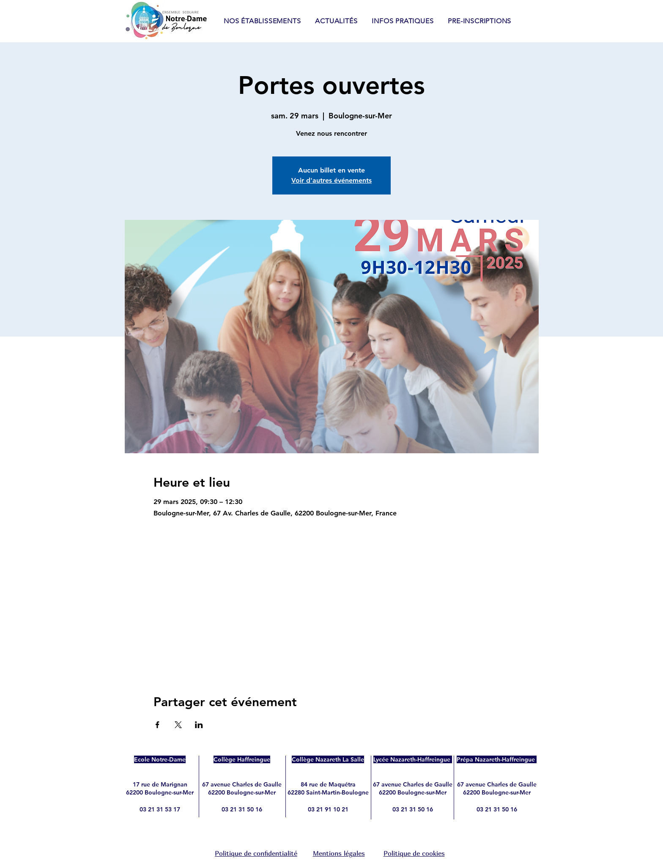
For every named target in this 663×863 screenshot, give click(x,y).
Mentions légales (339, 853)
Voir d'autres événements (331, 180)
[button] (402, 21)
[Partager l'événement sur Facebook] (157, 724)
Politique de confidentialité (256, 853)
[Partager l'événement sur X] (178, 724)
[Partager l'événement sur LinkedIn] (199, 724)
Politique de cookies (414, 853)
